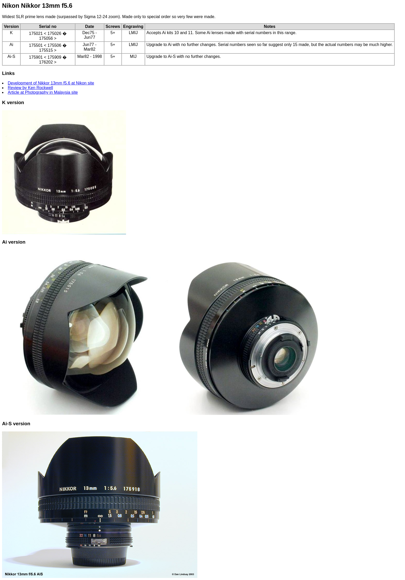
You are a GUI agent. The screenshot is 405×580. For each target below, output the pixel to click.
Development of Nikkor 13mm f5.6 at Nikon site (51, 83)
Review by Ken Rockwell (30, 88)
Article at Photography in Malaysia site (43, 92)
